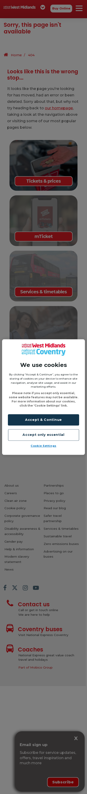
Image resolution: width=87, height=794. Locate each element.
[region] (43, 397)
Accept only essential (43, 435)
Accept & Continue (43, 420)
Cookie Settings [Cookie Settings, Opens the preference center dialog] (43, 445)
